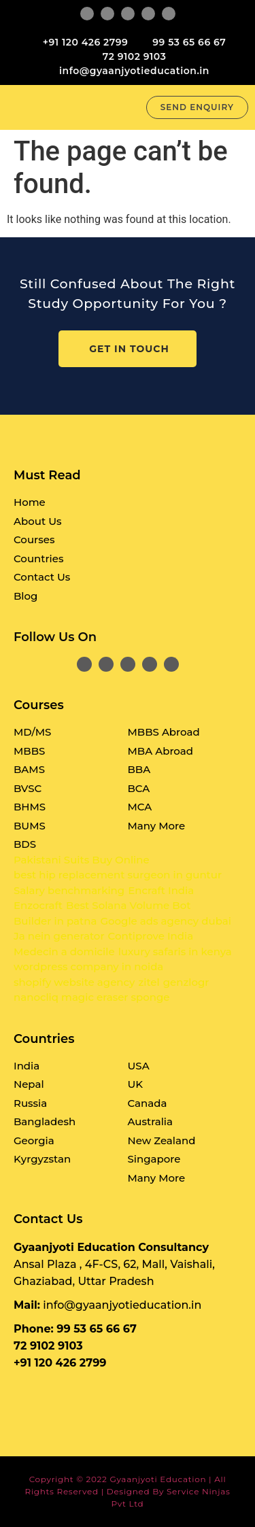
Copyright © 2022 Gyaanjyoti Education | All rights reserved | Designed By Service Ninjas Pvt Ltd (128, 1491)
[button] (129, 107)
